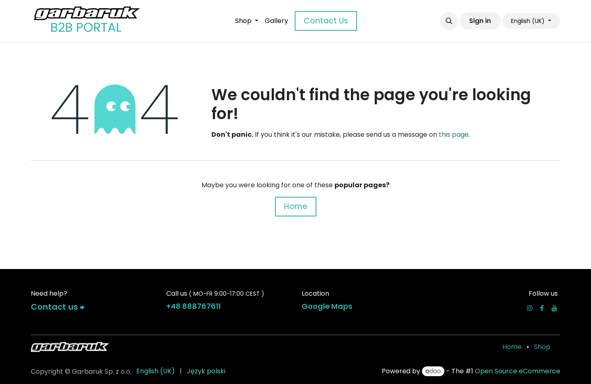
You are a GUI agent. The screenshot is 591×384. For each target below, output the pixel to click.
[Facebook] (541, 308)
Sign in (480, 20)
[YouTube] (554, 308)
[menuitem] (246, 21)
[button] (449, 21)
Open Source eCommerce (517, 371)
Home (295, 206)
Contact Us (326, 20)
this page (454, 134)
